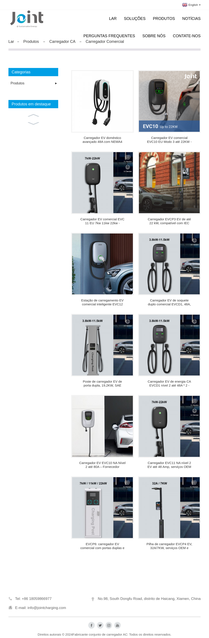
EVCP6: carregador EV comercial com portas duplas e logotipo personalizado (102, 546)
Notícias (191, 18)
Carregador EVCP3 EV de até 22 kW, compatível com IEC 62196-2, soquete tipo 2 (169, 221)
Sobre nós (154, 36)
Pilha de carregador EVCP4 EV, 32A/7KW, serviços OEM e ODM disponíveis (169, 546)
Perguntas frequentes (109, 36)
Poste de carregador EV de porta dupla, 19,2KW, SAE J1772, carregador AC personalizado (102, 383)
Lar (113, 18)
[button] (33, 114)
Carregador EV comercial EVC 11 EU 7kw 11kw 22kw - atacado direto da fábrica (102, 221)
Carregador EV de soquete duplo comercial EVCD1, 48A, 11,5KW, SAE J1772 (169, 302)
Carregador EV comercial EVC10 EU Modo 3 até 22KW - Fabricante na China (169, 140)
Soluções (135, 18)
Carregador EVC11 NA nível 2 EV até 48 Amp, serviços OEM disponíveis (169, 465)
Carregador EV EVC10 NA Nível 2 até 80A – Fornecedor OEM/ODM (102, 465)
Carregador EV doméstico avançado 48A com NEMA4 (102, 139)
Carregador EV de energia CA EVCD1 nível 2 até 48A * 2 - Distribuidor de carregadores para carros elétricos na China (169, 383)
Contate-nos (187, 36)
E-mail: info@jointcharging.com (40, 611)
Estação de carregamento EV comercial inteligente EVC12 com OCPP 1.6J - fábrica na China (102, 302)
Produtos (164, 18)
